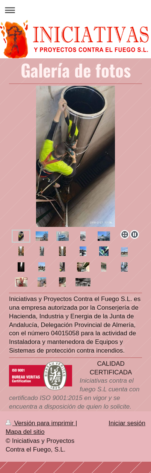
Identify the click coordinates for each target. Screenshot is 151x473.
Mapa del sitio (25, 431)
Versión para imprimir (41, 423)
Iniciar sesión (127, 423)
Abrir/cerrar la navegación (75, 10)
